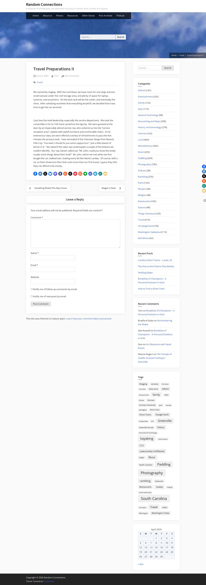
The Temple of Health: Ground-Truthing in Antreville (155, 358)
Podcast (120, 15)
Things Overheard (147, 213)
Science (142, 207)
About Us (47, 15)
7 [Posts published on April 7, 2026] (151, 542)
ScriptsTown (48, 581)
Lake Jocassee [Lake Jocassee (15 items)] (162, 439)
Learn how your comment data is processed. (89, 322)
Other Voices (88, 15)
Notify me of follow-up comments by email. (55, 293)
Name (35, 256)
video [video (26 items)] (164, 507)
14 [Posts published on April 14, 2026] (151, 547)
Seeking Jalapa (145, 272)
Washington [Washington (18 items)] (143, 513)
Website (35, 281)
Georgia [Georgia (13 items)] (168, 405)
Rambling (143, 176)
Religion (142, 195)
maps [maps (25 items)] (141, 457)
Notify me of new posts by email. (49, 300)
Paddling (142, 158)
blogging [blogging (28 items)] (143, 384)
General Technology (148, 115)
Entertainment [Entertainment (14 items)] (144, 395)
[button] (35, 174)
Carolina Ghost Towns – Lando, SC (155, 260)
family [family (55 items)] (156, 394)
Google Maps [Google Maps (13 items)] (143, 421)
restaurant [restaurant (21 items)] (159, 481)
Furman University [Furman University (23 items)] (147, 405)
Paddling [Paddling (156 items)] (163, 464)
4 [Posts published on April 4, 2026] (172, 538)
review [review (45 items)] (159, 486)
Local (140, 139)
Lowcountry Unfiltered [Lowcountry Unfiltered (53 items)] (152, 451)
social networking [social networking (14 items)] (145, 492)
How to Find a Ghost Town (151, 288)
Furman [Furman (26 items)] (151, 400)
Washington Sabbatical (149, 232)
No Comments (72, 76)
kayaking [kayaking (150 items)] (146, 438)
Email (34, 269)
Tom (56, 75)
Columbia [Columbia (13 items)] (142, 389)
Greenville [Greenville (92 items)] (165, 421)
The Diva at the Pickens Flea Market (156, 266)
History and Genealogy (149, 127)
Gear (140, 108)
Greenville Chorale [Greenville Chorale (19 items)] (146, 427)
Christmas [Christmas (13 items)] (165, 384)
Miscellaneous (145, 145)
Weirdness (143, 238)
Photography (144, 164)
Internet (142, 133)
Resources (72, 15)
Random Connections (44, 4)
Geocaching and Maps (149, 121)
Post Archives (105, 15)
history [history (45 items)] (160, 427)
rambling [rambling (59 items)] (145, 481)
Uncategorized (145, 225)
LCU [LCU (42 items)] (142, 445)
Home (36, 15)
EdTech (141, 90)
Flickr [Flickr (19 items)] (166, 395)
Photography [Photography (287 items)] (152, 472)
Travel (40, 82)
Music (141, 151)
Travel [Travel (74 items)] (154, 507)
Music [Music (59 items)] (151, 457)
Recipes (142, 188)
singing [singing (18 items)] (169, 487)
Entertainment (145, 96)
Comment (37, 221)
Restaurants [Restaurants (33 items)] (145, 486)
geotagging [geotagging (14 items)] (143, 410)
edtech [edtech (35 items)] (165, 388)
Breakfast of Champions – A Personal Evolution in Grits (155, 334)
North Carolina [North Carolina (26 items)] (145, 465)
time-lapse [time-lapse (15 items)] (142, 507)
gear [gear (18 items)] (161, 405)
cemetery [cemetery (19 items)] (154, 384)
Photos (59, 15)
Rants (141, 182)
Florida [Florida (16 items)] (141, 400)
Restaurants (144, 201)
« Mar (141, 564)
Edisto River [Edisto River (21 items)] (153, 389)
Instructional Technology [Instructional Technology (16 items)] (148, 433)
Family (141, 102)
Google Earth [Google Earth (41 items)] (162, 414)
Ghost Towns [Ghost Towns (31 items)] (145, 414)
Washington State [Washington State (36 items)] (160, 513)
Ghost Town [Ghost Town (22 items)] (154, 410)
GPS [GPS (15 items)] (152, 421)
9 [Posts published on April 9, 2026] (161, 542)
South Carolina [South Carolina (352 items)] (154, 498)
